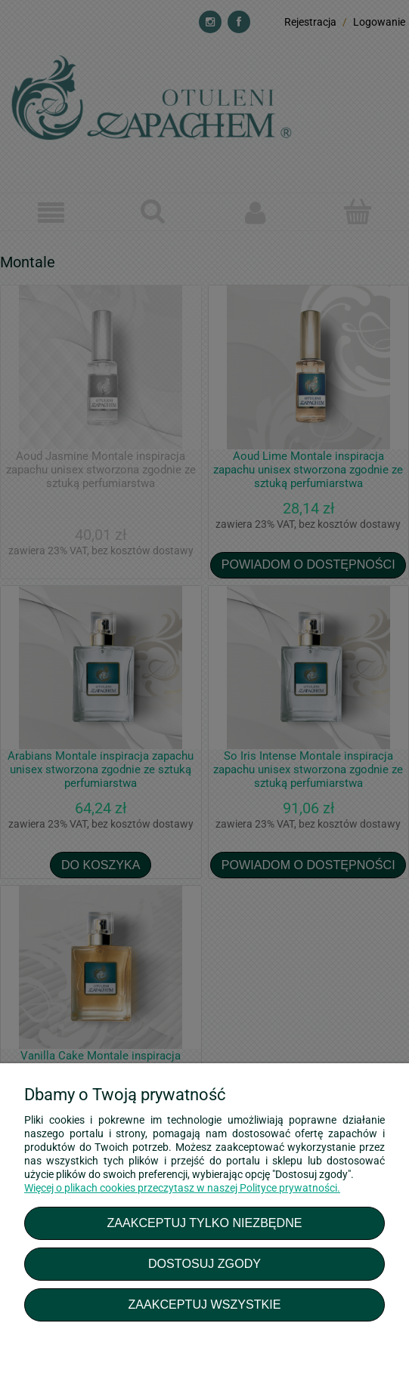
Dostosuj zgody (204, 1263)
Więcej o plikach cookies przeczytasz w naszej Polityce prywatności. (182, 1188)
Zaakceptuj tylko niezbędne (204, 1222)
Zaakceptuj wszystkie (204, 1304)
